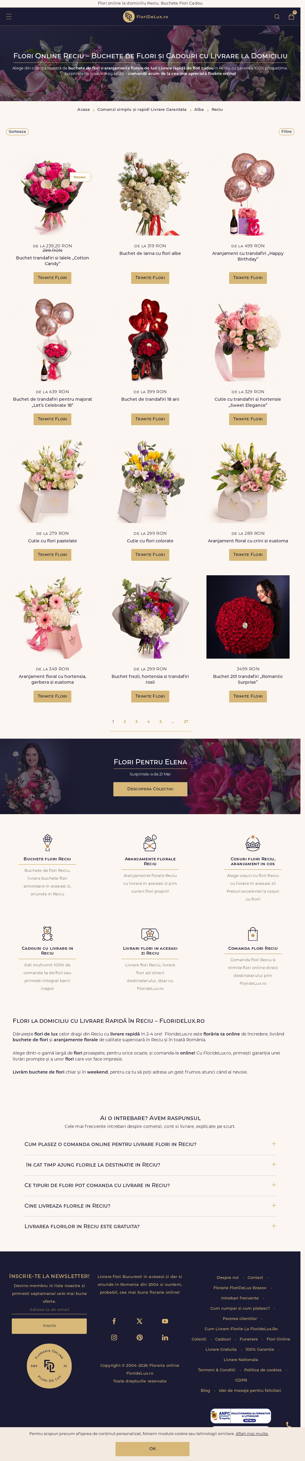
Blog (206, 1391)
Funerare (249, 1339)
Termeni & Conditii (217, 1370)
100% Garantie (260, 1350)
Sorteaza (17, 132)
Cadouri (223, 1339)
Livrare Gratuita (222, 1350)
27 (186, 722)
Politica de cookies (263, 1370)
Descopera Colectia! (150, 789)
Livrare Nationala (241, 1360)
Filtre (286, 132)
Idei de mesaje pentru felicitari (250, 1391)
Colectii (200, 1339)
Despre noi (228, 1278)
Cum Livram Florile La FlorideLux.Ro (241, 1329)
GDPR (241, 1380)
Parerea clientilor (240, 1319)
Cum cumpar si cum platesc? (240, 1309)
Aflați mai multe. (252, 1434)
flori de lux (145, 17)
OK (152, 1449)
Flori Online (278, 1339)
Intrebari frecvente (240, 1298)
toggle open (8, 16)
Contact (256, 1278)
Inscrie (49, 1326)
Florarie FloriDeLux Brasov (240, 1288)
